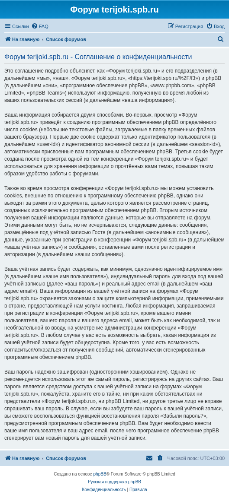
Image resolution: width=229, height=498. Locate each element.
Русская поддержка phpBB (114, 481)
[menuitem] (39, 26)
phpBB (100, 474)
